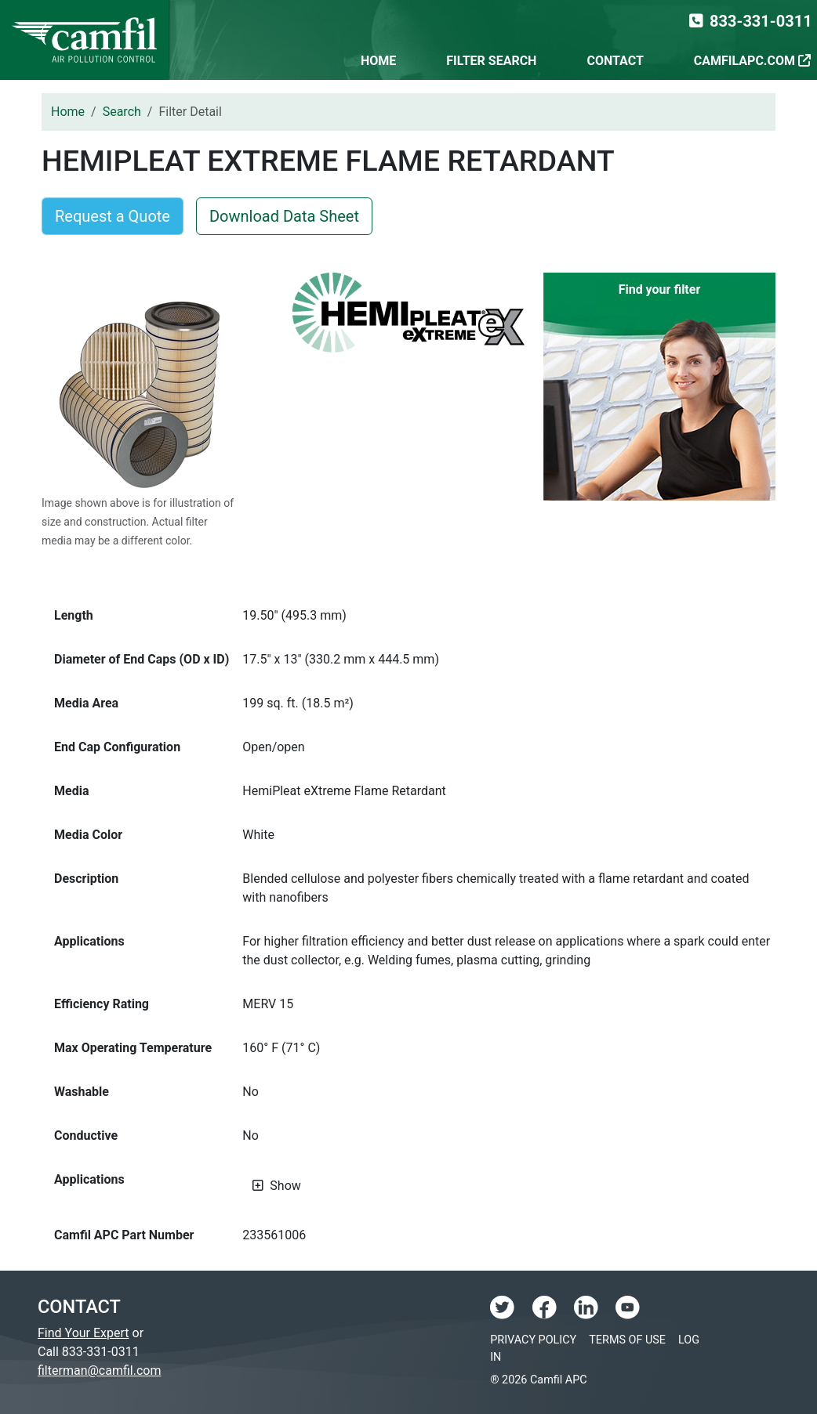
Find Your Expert (83, 1332)
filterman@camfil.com (99, 1370)
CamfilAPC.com (752, 60)
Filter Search (491, 60)
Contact (614, 60)
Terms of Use (627, 1340)
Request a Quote (112, 216)
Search (122, 111)
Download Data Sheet (284, 216)
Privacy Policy (533, 1340)
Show (285, 1185)
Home (378, 60)
